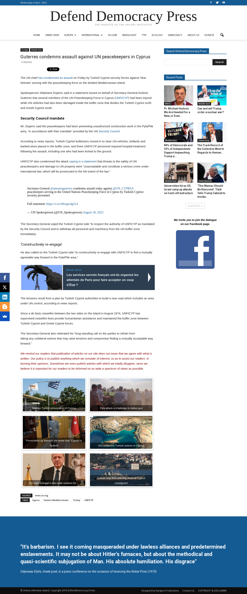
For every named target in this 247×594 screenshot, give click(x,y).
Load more (195, 205)
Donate (209, 35)
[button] (222, 35)
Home (36, 35)
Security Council (109, 131)
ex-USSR (112, 35)
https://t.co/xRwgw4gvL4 (62, 203)
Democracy (175, 35)
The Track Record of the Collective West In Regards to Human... (210, 149)
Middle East (129, 35)
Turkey (76, 500)
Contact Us (188, 590)
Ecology (157, 35)
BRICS (168, 103)
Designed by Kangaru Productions (160, 590)
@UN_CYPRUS (123, 188)
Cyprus (36, 500)
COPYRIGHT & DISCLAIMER (212, 590)
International (92, 35)
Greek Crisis (52, 35)
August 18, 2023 (93, 212)
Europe (70, 35)
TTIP (144, 35)
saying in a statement (83, 161)
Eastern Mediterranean (56, 500)
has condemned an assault (56, 77)
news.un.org (41, 495)
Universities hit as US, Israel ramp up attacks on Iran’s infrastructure (178, 189)
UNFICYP (122, 97)
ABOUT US (193, 35)
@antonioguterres (61, 188)
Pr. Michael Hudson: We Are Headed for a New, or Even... (177, 112)
